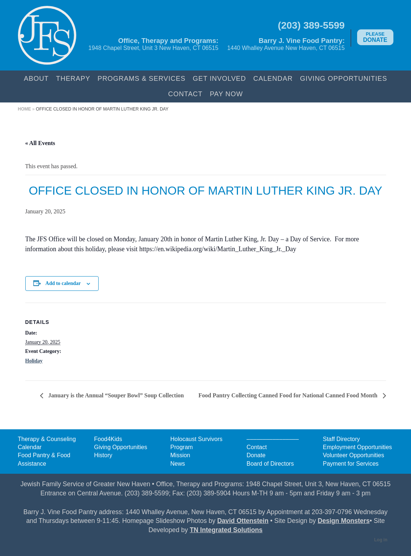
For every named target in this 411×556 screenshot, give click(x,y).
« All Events (40, 143)
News (177, 464)
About (36, 78)
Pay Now (226, 94)
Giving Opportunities (343, 78)
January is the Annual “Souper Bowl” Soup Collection (115, 395)
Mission (180, 455)
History (103, 455)
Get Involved (219, 78)
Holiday (34, 361)
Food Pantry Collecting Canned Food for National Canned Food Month (288, 395)
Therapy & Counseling (47, 439)
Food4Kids (108, 439)
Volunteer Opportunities (353, 455)
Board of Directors (270, 464)
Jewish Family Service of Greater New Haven (47, 35)
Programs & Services (142, 78)
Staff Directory (341, 439)
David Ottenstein (242, 520)
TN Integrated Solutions (226, 530)
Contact (185, 94)
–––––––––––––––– (273, 439)
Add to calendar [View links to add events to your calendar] (63, 283)
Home (24, 109)
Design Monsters (344, 520)
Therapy (73, 78)
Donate (375, 37)
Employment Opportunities (357, 447)
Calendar (273, 78)
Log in (381, 539)
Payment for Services (351, 464)
